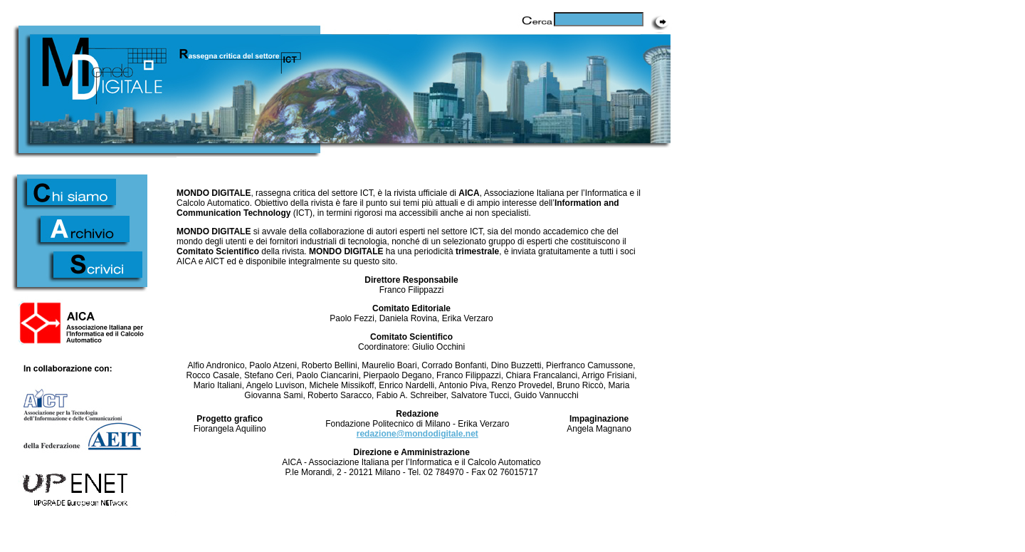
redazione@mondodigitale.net (417, 434)
